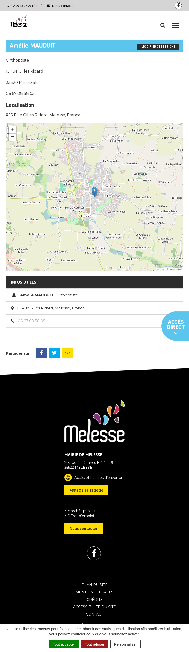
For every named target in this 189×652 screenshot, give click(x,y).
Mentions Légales (94, 592)
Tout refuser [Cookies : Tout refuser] (94, 644)
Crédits (95, 599)
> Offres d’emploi (79, 516)
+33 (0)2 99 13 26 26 (86, 490)
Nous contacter (60, 5)
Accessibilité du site (94, 607)
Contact (94, 614)
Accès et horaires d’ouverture (99, 477)
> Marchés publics (79, 511)
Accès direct (176, 327)
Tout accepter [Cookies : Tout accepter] (64, 644)
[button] (95, 192)
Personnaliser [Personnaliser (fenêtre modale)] (125, 644)
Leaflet (161, 269)
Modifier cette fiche (158, 46)
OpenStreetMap (175, 269)
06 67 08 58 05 (31, 320)
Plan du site (95, 585)
